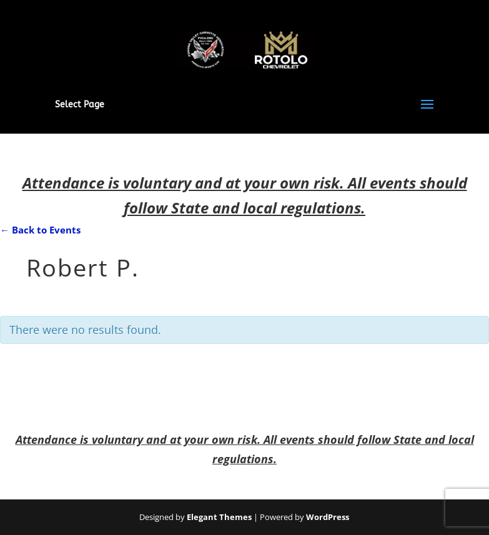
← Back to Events (40, 229)
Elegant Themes (219, 517)
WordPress (327, 517)
